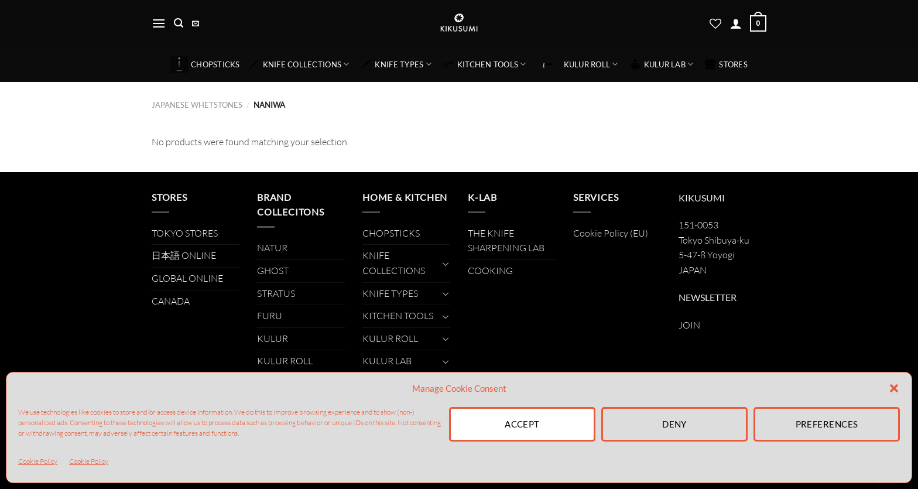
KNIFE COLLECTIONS (299, 64)
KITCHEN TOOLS (484, 64)
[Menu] (159, 23)
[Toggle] (445, 264)
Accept (522, 424)
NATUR (272, 248)
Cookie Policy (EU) (610, 233)
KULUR (272, 338)
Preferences (827, 424)
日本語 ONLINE (184, 255)
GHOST (273, 270)
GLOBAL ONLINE (187, 278)
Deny (674, 424)
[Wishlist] (715, 23)
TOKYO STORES (185, 233)
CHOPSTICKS (205, 64)
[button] (894, 388)
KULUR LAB (661, 64)
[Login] (736, 23)
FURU (269, 316)
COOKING (490, 270)
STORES (726, 64)
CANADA (171, 301)
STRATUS (276, 293)
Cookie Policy (37, 461)
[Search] (178, 23)
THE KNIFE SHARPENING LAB (506, 240)
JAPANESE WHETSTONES (197, 105)
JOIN (689, 325)
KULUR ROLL (577, 64)
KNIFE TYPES (395, 64)
